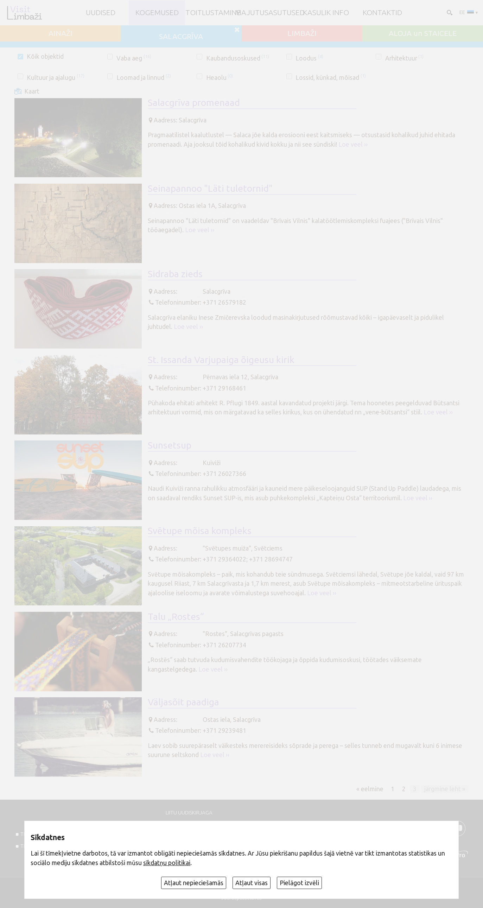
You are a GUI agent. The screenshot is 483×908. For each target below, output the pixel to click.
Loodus (309, 58)
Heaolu (219, 77)
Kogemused (157, 12)
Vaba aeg (133, 58)
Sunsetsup (169, 445)
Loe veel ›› (353, 144)
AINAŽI (60, 33)
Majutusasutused (270, 12)
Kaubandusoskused (237, 58)
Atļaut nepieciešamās (193, 883)
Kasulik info (326, 12)
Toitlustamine (213, 12)
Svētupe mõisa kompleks (200, 530)
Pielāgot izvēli (299, 883)
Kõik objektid (45, 56)
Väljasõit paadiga (183, 702)
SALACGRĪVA (181, 36)
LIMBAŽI (302, 33)
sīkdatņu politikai (166, 862)
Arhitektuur (404, 58)
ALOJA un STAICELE (423, 33)
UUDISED (100, 12)
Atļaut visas (251, 883)
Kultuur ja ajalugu (55, 77)
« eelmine (369, 788)
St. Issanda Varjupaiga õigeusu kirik (221, 359)
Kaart (31, 91)
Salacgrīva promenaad (194, 102)
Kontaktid (382, 12)
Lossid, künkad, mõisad (330, 77)
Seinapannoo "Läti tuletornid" (210, 188)
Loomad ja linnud (143, 77)
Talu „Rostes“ (176, 616)
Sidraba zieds (175, 273)
